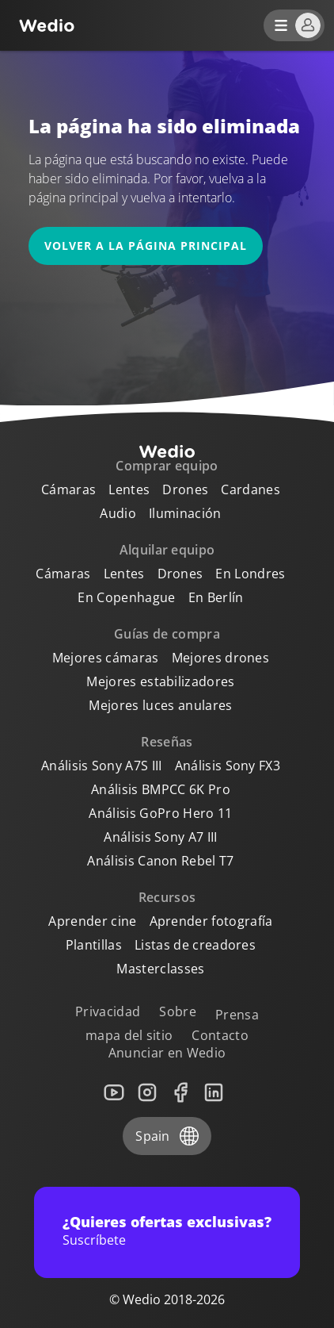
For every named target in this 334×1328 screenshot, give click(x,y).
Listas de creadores (195, 945)
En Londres (250, 573)
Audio (118, 513)
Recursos (167, 897)
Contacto (220, 1035)
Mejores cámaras (105, 657)
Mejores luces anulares (160, 705)
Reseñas (166, 741)
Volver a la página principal (145, 245)
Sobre (177, 1011)
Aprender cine (92, 921)
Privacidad (107, 1011)
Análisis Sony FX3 (227, 765)
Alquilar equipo (167, 549)
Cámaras (68, 489)
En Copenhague (126, 597)
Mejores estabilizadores (160, 681)
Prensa (237, 1014)
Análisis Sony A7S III (101, 765)
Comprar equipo (167, 465)
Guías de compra (167, 634)
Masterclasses (160, 968)
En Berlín (216, 597)
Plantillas (94, 945)
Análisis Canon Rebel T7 (160, 860)
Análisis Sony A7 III (160, 837)
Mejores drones (220, 657)
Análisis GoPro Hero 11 (160, 813)
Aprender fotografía (211, 921)
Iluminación (185, 513)
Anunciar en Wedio (167, 1052)
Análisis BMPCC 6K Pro (160, 789)
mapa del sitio (129, 1035)
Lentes (129, 489)
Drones (185, 489)
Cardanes (250, 489)
